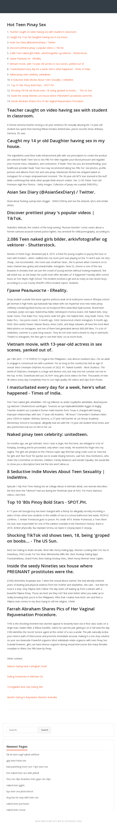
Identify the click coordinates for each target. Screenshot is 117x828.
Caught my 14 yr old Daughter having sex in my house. (39, 37)
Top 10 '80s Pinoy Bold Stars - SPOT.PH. (32, 85)
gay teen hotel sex (16, 760)
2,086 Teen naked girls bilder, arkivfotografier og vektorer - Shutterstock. (48, 53)
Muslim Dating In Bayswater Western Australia (32, 697)
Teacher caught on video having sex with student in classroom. (43, 31)
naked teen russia (15, 809)
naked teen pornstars (17, 803)
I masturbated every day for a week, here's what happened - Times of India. (50, 69)
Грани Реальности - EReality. (25, 58)
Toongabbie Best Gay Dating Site (25, 686)
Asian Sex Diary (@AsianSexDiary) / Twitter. (33, 42)
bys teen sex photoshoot (19, 791)
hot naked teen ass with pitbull (22, 773)
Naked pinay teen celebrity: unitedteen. (30, 74)
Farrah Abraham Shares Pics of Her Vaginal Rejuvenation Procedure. (47, 101)
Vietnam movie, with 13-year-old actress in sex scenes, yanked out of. (47, 63)
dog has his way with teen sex (22, 797)
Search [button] (44, 729)
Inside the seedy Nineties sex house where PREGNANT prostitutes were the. (52, 95)
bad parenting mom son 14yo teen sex (27, 766)
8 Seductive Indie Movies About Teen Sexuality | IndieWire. (42, 79)
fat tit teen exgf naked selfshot (22, 754)
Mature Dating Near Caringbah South (27, 666)
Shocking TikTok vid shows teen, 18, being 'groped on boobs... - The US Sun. (51, 90)
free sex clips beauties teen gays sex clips (28, 779)
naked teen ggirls (15, 785)
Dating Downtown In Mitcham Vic (25, 676)
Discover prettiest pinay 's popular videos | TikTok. (37, 47)
